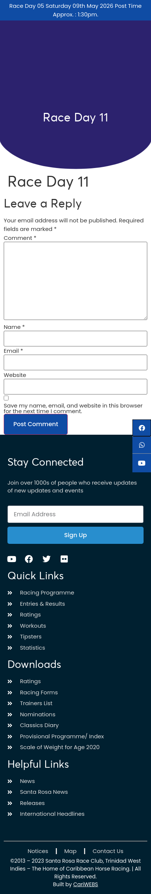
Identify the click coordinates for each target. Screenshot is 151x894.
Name (14, 327)
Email (13, 351)
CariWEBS (85, 884)
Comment (20, 238)
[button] (141, 427)
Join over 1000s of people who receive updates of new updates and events (72, 486)
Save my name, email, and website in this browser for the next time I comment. (73, 408)
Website (15, 375)
